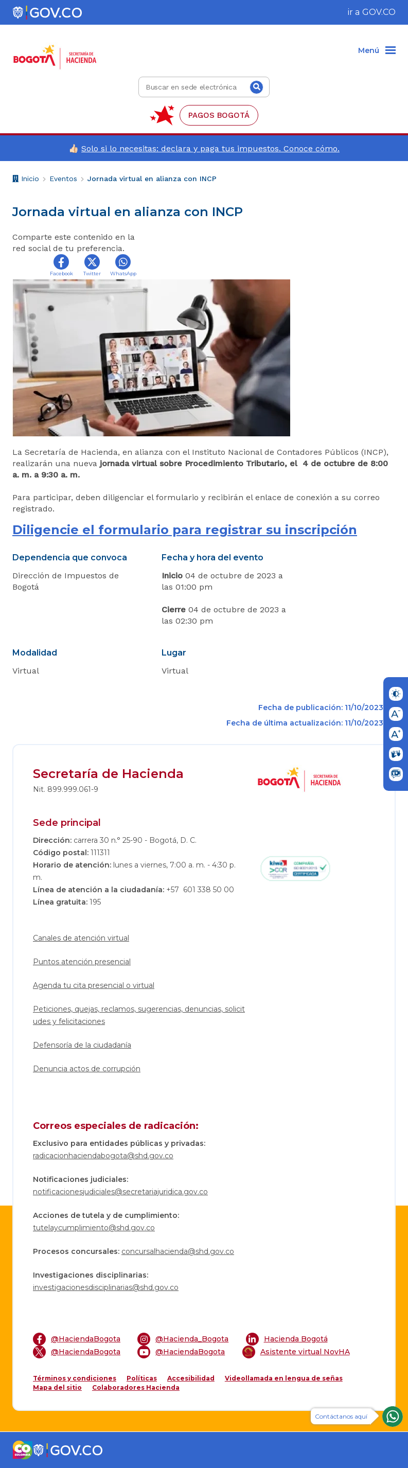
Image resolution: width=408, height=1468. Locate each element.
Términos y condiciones (74, 1378)
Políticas (142, 1378)
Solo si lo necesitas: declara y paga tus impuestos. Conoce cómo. (210, 148)
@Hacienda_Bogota (182, 1339)
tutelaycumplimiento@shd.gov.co (94, 1227)
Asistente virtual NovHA (296, 1352)
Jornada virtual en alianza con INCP (152, 178)
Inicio (25, 179)
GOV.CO (379, 12)
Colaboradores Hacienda (136, 1387)
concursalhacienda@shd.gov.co (177, 1251)
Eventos (63, 178)
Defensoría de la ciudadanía (82, 1045)
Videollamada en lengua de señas (284, 1378)
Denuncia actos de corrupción (86, 1068)
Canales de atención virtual (81, 938)
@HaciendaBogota (76, 1339)
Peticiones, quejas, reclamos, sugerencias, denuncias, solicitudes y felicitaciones (139, 1015)
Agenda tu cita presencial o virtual (93, 985)
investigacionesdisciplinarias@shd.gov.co (106, 1287)
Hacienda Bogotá (287, 1339)
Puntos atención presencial (82, 961)
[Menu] (377, 51)
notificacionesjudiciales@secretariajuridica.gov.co (120, 1191)
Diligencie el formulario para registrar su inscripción (184, 529)
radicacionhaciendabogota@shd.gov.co (103, 1155)
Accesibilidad (191, 1378)
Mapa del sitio (57, 1387)
